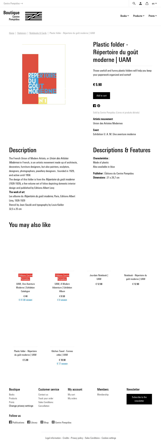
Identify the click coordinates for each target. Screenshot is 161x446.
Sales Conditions (45, 402)
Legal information (53, 438)
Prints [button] (152, 15)
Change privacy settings (21, 405)
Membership (103, 394)
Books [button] (123, 15)
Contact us (43, 394)
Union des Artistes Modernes (108, 123)
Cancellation (43, 405)
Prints (11, 402)
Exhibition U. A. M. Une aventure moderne (114, 134)
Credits (66, 438)
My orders (72, 398)
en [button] (153, 3)
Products (13, 398)
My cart (71, 394)
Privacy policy (77, 438)
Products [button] (137, 15)
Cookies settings (109, 438)
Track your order (45, 398)
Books (11, 394)
